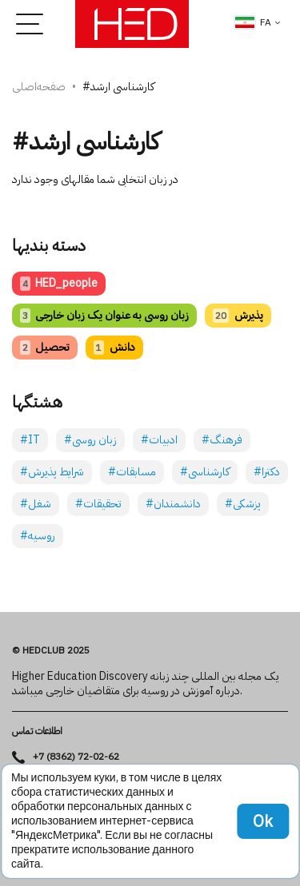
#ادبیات (159, 439)
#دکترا (267, 471)
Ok (263, 821)
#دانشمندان (173, 503)
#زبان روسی (90, 439)
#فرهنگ (222, 439)
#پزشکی (243, 503)
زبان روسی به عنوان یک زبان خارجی (104, 315)
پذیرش (237, 315)
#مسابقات (132, 471)
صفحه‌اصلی (39, 86)
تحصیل (45, 347)
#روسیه (37, 535)
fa (252, 22)
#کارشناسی (205, 471)
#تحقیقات (98, 503)
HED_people (59, 283)
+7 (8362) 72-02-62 (76, 757)
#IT (30, 439)
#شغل (35, 503)
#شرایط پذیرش (52, 471)
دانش (114, 347)
